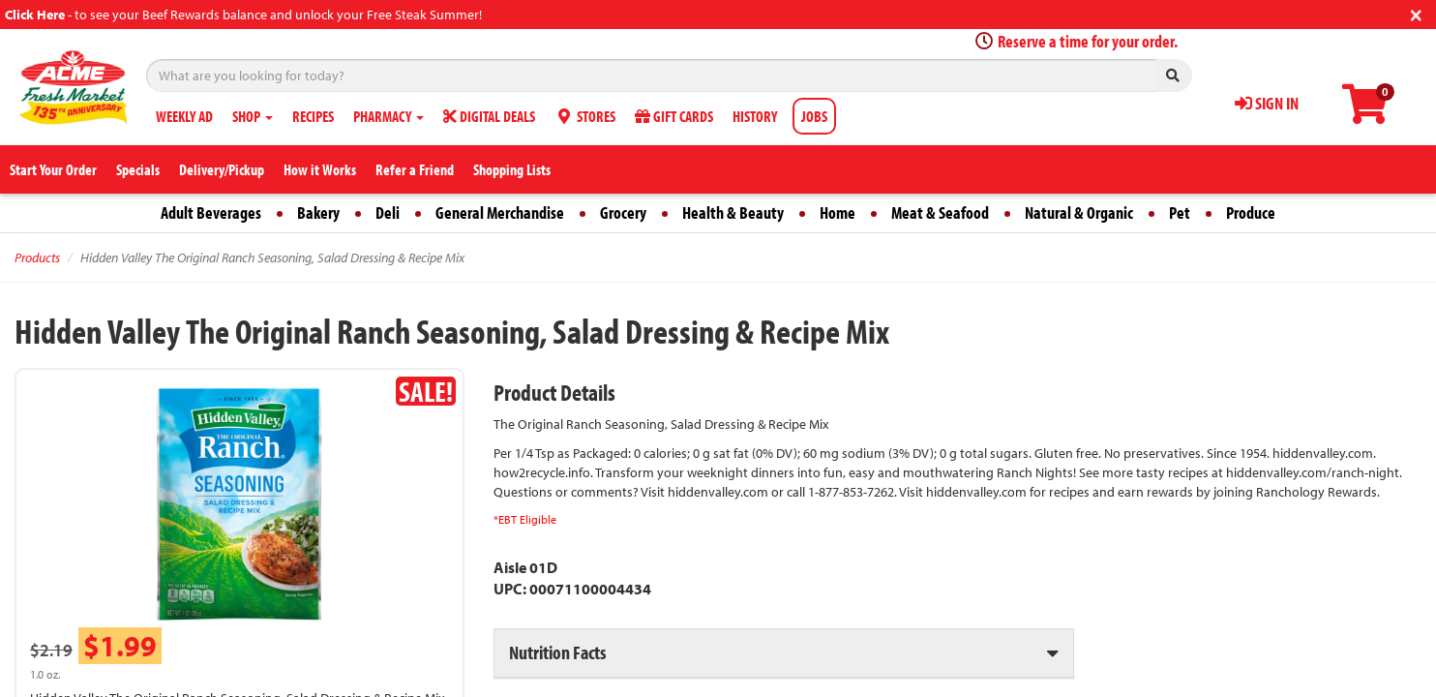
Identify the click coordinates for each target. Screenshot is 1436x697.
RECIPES (313, 116)
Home (837, 212)
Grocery (623, 212)
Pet (1179, 212)
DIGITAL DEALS (489, 116)
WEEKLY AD (184, 116)
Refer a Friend (414, 169)
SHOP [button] (252, 116)
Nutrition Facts (557, 652)
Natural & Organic (1079, 212)
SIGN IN (1267, 103)
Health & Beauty (733, 212)
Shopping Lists (512, 169)
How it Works (320, 169)
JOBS (814, 116)
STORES (584, 116)
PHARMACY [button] (388, 116)
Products (37, 257)
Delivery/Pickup (221, 169)
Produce (1250, 212)
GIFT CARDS (674, 116)
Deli (387, 212)
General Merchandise (499, 212)
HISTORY (755, 116)
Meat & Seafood (940, 212)
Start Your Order (53, 169)
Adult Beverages (211, 212)
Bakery (318, 212)
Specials (138, 169)
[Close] (1416, 13)
